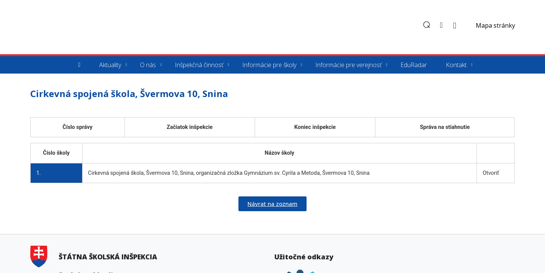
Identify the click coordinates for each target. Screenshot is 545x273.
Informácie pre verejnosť (348, 65)
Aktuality (110, 65)
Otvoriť (491, 173)
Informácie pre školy (269, 65)
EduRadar (413, 65)
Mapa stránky (495, 25)
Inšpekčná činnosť (199, 65)
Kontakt (456, 65)
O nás (148, 65)
